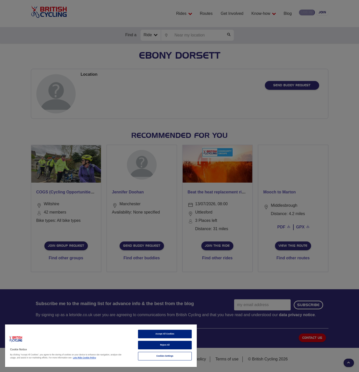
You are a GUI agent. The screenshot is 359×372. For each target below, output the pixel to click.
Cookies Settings (164, 356)
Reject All (165, 345)
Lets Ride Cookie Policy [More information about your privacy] (84, 358)
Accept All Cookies (164, 334)
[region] (101, 345)
